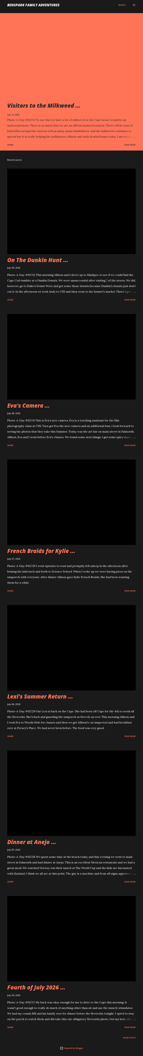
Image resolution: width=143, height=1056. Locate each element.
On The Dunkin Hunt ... (37, 260)
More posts (129, 1037)
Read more (130, 144)
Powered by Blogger (71, 1048)
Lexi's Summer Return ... (40, 696)
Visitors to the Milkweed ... (43, 105)
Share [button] (10, 144)
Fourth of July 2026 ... (36, 987)
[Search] (122, 5)
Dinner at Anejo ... (31, 842)
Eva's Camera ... (28, 405)
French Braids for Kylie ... (41, 551)
